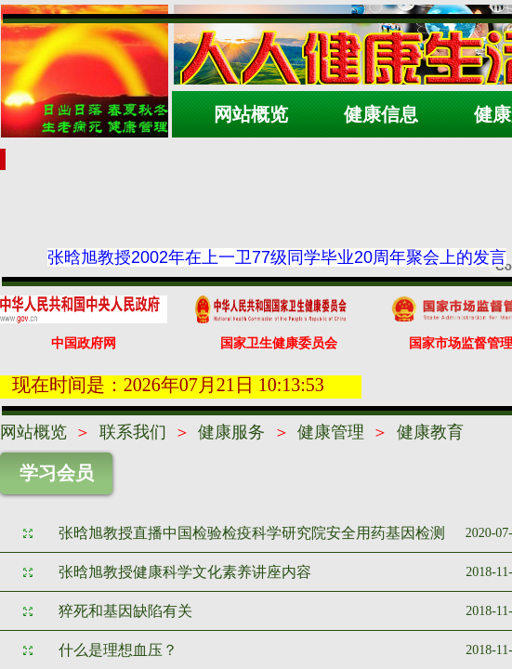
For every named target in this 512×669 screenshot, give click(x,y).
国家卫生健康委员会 (278, 343)
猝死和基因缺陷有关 (125, 611)
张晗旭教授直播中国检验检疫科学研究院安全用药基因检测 (252, 533)
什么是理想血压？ (118, 650)
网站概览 (33, 432)
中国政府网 (83, 343)
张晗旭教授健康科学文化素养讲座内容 (185, 572)
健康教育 (430, 432)
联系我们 (132, 432)
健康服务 (231, 432)
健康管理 (330, 432)
